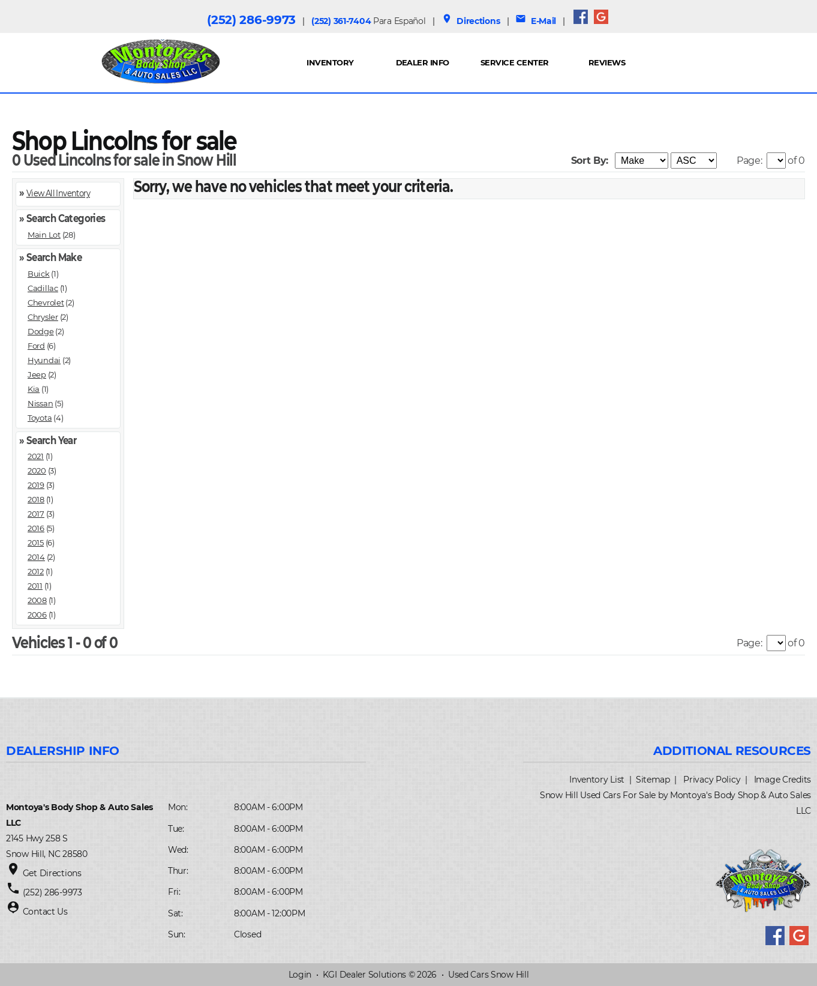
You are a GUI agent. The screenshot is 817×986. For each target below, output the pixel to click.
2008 (37, 600)
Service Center (514, 62)
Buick (39, 273)
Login (300, 974)
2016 (36, 528)
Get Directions (52, 873)
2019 (36, 485)
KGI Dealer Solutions (364, 974)
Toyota (40, 417)
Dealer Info (422, 62)
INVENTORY (330, 62)
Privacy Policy (711, 779)
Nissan (40, 403)
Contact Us (45, 911)
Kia (34, 389)
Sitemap (653, 779)
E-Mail (535, 21)
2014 (36, 557)
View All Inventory (58, 192)
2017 (36, 514)
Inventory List (596, 779)
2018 (36, 499)
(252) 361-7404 (368, 21)
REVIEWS (606, 62)
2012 (36, 571)
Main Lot (44, 234)
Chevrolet (46, 302)
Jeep (37, 374)
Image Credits (782, 779)
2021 (36, 456)
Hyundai (44, 360)
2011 (35, 586)
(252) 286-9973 (251, 20)
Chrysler (43, 317)
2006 (37, 614)
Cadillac (43, 288)
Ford (36, 345)
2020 (37, 470)
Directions (470, 21)
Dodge (41, 331)
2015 (36, 542)
